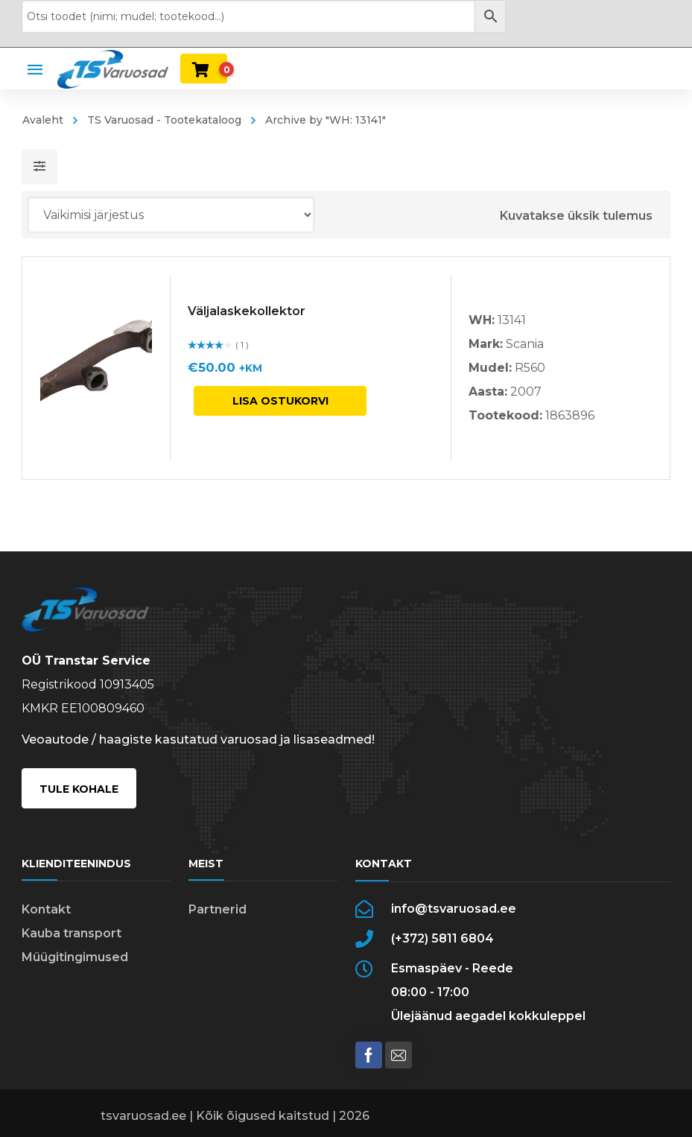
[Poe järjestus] (171, 214)
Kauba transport (71, 933)
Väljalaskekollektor (246, 311)
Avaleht (42, 120)
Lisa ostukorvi (280, 401)
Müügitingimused (75, 957)
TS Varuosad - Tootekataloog (164, 120)
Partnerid (217, 909)
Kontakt (46, 909)
